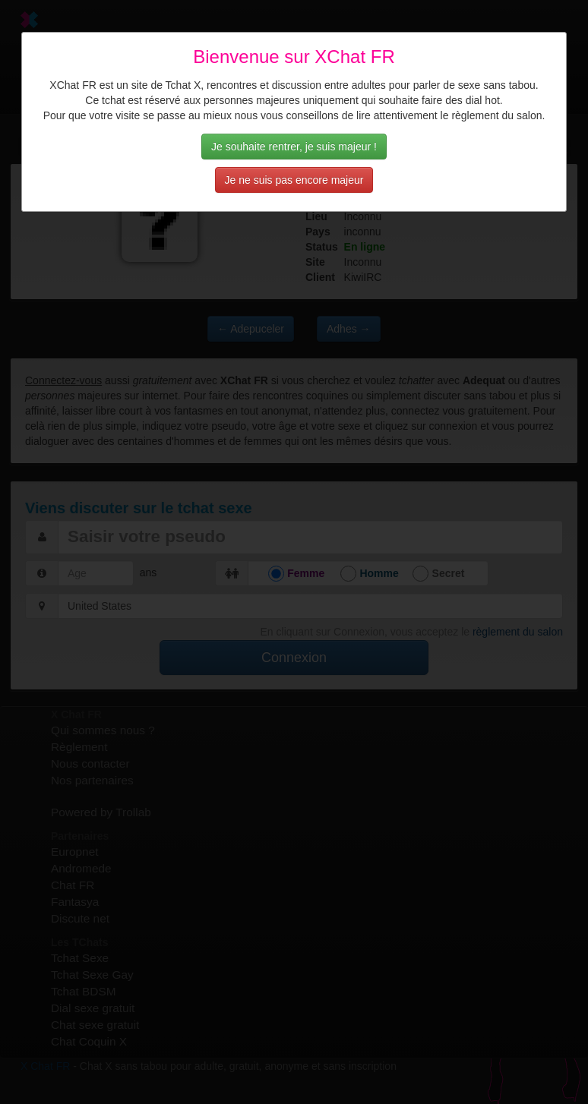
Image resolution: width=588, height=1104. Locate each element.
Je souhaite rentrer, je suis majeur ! (294, 146)
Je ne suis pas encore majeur (294, 180)
